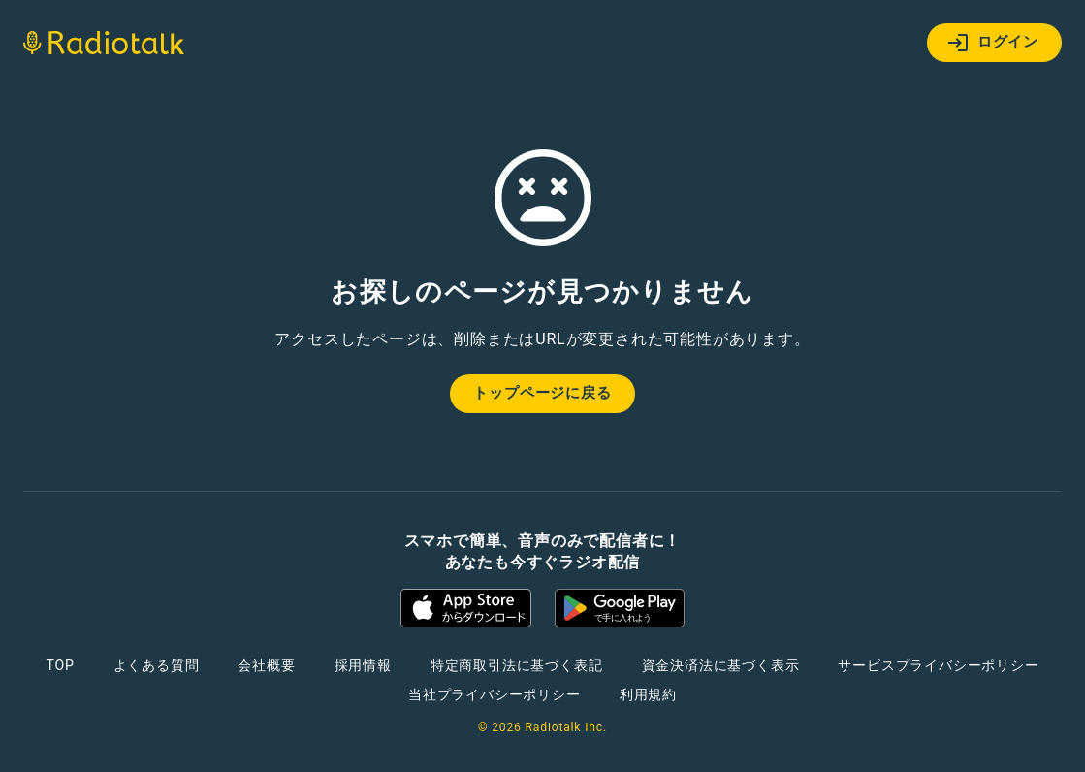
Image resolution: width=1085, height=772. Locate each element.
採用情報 (363, 665)
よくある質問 (156, 665)
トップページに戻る (542, 393)
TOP (60, 665)
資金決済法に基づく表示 (721, 665)
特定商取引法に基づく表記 (517, 665)
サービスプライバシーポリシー (938, 665)
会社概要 (266, 665)
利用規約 (648, 694)
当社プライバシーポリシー (494, 694)
